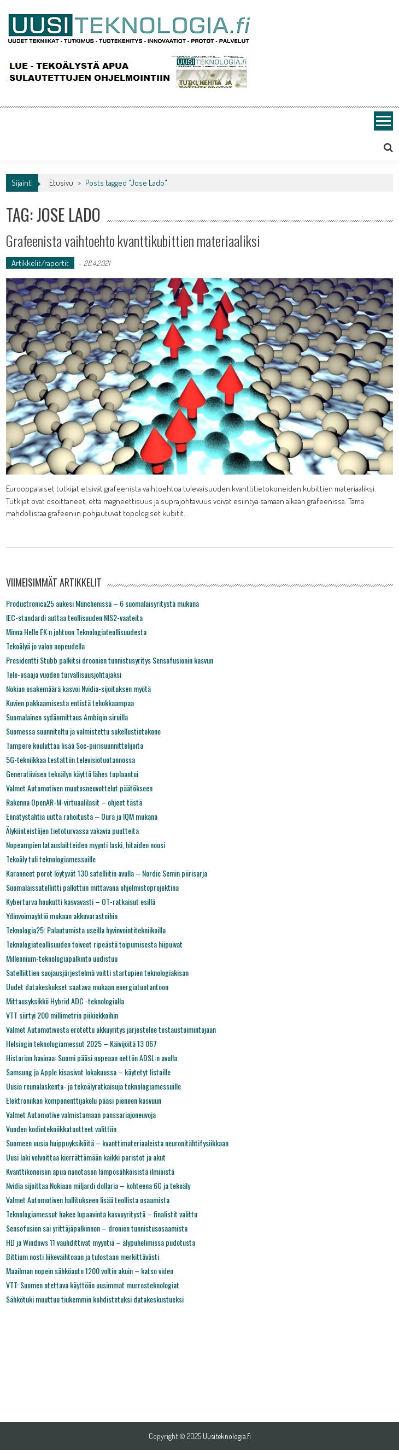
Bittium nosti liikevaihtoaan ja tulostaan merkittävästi (82, 1256)
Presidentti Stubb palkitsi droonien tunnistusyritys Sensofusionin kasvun (109, 660)
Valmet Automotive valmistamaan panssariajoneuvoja (81, 1114)
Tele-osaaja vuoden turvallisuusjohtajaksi (63, 674)
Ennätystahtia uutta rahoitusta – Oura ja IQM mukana (81, 816)
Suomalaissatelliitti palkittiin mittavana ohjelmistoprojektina (92, 887)
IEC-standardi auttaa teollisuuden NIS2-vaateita (74, 617)
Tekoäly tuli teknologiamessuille (51, 859)
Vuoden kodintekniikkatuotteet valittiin (61, 1128)
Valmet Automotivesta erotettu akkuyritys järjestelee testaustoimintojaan (111, 1029)
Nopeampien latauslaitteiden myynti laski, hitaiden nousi (85, 844)
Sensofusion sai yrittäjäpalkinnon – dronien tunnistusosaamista (96, 1228)
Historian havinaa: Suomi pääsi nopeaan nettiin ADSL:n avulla (91, 1057)
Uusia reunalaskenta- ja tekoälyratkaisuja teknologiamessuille (93, 1086)
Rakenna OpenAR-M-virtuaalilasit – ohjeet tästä (74, 802)
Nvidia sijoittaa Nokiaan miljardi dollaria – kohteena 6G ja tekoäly (98, 1185)
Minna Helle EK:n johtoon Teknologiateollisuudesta (76, 631)
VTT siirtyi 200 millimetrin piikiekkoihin (62, 1015)
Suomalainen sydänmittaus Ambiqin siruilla (67, 717)
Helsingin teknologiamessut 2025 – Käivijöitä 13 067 (81, 1043)
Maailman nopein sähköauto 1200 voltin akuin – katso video (89, 1270)
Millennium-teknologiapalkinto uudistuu (62, 958)
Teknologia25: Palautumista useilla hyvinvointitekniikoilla (86, 930)
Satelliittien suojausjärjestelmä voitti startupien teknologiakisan (97, 972)
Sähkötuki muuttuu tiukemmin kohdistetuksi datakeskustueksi (95, 1299)
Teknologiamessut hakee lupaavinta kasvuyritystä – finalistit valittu (101, 1214)
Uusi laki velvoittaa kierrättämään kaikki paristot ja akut (86, 1157)
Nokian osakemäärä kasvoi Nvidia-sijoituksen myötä (78, 688)
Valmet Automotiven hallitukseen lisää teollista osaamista (87, 1199)
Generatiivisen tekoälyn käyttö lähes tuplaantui (72, 773)
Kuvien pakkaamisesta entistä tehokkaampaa (70, 702)
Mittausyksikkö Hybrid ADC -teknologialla (65, 1001)
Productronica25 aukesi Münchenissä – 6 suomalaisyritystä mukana (102, 603)
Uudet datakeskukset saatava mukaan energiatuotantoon (87, 986)
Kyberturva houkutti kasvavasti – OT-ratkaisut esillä (80, 901)
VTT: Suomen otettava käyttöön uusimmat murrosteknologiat (92, 1285)
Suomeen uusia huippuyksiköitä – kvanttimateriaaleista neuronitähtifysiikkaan (117, 1143)
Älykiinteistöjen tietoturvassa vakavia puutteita (72, 830)
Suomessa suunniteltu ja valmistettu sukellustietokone (83, 731)
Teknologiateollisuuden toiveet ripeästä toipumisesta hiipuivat (94, 944)
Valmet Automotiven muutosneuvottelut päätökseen (79, 788)
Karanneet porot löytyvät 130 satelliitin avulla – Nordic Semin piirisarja (106, 873)
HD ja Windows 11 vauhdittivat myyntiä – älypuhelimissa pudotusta (100, 1242)
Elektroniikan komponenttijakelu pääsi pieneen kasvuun (83, 1100)
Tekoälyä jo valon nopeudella (45, 646)
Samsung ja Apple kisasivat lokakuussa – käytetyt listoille (88, 1072)
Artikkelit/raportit (40, 263)
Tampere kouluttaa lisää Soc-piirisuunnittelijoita (74, 745)
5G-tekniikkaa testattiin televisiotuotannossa (70, 759)
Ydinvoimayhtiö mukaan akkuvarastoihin (62, 915)
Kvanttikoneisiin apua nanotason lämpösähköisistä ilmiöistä (90, 1171)
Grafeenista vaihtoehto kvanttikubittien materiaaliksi (133, 240)
